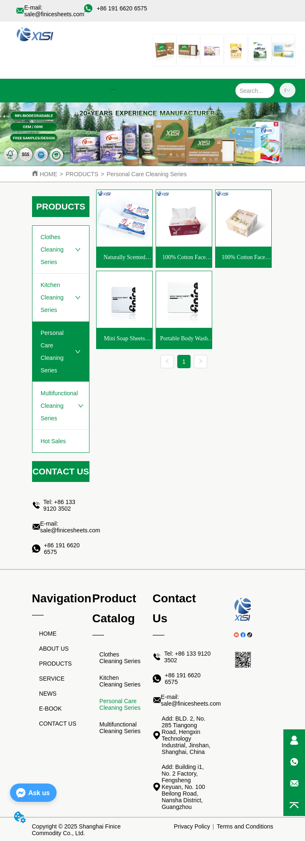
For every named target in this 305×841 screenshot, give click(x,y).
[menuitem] (112, 89)
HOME (48, 174)
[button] (112, 89)
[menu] (112, 89)
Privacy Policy (192, 826)
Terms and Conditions (245, 826)
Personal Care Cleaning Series (146, 174)
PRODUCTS (82, 174)
